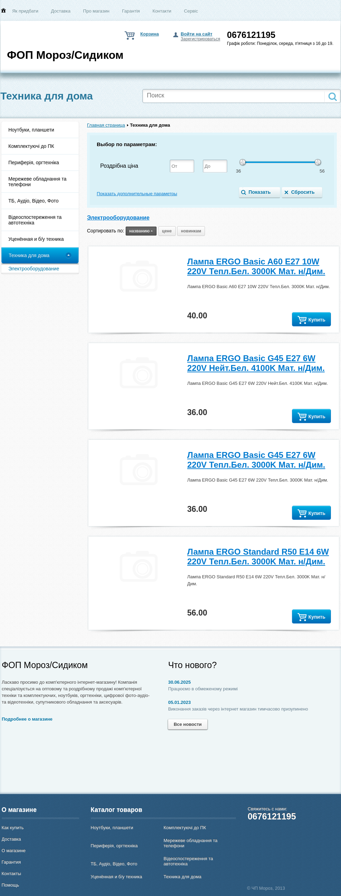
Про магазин (96, 11)
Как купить (13, 827)
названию (141, 231)
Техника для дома (29, 255)
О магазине (14, 850)
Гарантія (131, 11)
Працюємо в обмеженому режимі (203, 688)
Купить (311, 320)
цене (167, 231)
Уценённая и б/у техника (36, 239)
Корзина (149, 34)
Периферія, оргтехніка (33, 162)
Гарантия (11, 862)
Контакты (11, 873)
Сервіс (191, 11)
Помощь (10, 885)
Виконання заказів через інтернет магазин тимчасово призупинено (238, 709)
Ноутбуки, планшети (31, 130)
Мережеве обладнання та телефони (37, 181)
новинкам (191, 231)
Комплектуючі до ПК (31, 146)
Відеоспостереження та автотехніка (35, 219)
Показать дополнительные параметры (137, 193)
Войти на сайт (196, 34)
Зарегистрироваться (200, 39)
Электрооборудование (33, 268)
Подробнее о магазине (27, 719)
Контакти (161, 11)
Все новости (187, 724)
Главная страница (106, 125)
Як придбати (25, 11)
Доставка (61, 11)
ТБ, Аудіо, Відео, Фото (33, 201)
